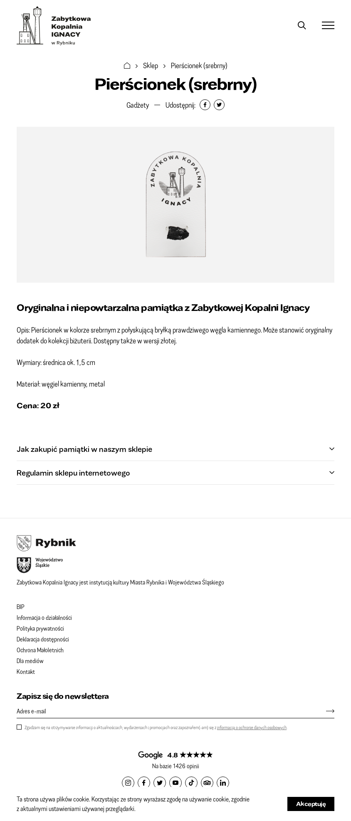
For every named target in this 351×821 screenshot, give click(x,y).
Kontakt (26, 671)
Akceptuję (311, 803)
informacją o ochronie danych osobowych (252, 727)
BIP (21, 606)
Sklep (150, 65)
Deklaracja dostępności (43, 639)
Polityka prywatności (40, 628)
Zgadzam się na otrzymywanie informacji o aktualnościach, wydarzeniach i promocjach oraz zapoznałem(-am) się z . (156, 727)
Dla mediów (30, 660)
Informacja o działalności (44, 617)
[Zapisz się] (326, 711)
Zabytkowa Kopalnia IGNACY (54, 25)
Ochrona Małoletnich (40, 649)
